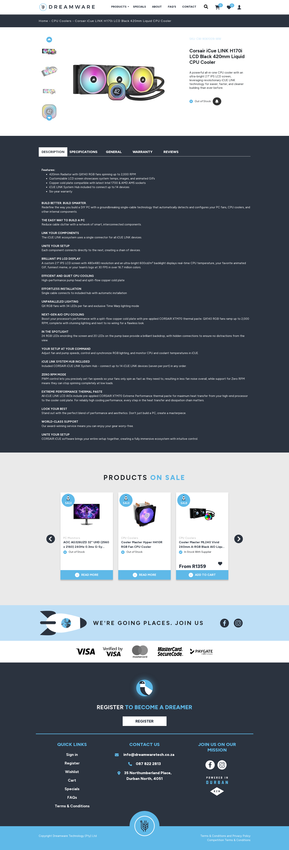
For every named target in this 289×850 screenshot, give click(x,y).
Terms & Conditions (72, 806)
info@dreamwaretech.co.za (144, 754)
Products (119, 6)
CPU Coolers (62, 21)
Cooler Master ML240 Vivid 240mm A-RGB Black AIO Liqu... (202, 544)
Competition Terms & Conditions (228, 840)
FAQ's (172, 6)
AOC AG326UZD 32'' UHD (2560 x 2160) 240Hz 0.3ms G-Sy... (86, 544)
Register (144, 721)
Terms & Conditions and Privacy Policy (225, 836)
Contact (189, 6)
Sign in (72, 754)
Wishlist (72, 771)
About (157, 6)
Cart (72, 780)
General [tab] (114, 152)
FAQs (72, 797)
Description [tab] (53, 152)
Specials (139, 6)
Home (43, 21)
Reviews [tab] (171, 152)
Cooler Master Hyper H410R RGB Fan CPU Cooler (141, 544)
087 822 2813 (144, 763)
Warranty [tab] (142, 152)
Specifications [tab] (83, 152)
